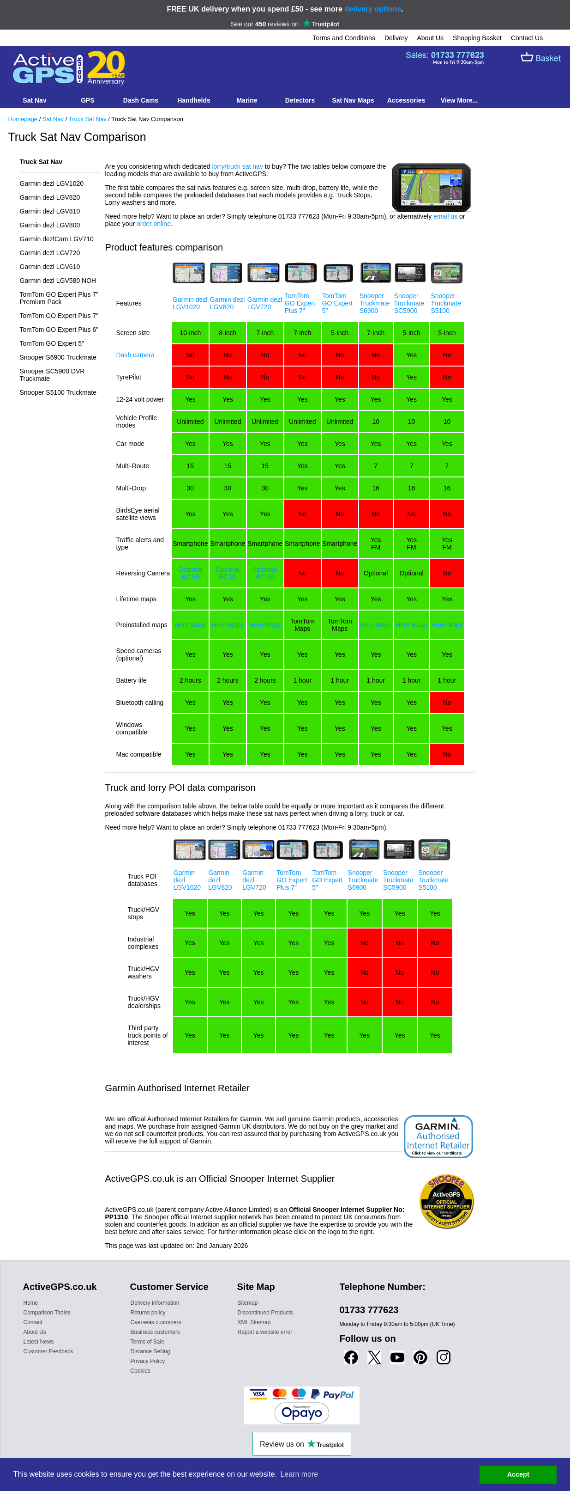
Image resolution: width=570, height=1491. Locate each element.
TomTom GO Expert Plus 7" (59, 315)
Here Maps (190, 625)
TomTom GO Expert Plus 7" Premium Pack (59, 298)
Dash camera (135, 355)
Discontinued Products (265, 1312)
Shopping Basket (477, 38)
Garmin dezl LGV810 (50, 211)
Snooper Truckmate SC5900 (409, 303)
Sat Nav (53, 119)
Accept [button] (518, 1474)
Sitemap (248, 1303)
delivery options (372, 9)
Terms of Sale (147, 1341)
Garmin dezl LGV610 (50, 266)
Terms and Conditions (344, 38)
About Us (430, 38)
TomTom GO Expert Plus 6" (59, 329)
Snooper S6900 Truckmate (58, 357)
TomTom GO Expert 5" (52, 343)
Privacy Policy (148, 1361)
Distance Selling (150, 1351)
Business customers (155, 1332)
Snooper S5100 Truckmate (58, 392)
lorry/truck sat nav (237, 166)
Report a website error (265, 1332)
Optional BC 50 (190, 573)
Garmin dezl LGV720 (50, 253)
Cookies (140, 1371)
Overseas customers (156, 1322)
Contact (33, 1322)
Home (31, 1303)
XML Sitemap (254, 1322)
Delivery (396, 38)
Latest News (39, 1341)
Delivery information (155, 1303)
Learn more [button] (299, 1474)
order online (154, 223)
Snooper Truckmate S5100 (446, 303)
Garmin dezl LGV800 (50, 225)
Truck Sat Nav (88, 119)
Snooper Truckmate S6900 (375, 303)
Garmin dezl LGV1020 (52, 183)
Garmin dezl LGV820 (50, 197)
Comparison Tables (47, 1312)
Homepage (23, 119)
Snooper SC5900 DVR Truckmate (52, 374)
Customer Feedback (48, 1351)
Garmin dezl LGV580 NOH (58, 280)
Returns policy (148, 1312)
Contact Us (527, 38)
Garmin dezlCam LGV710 (57, 239)
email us (445, 216)
